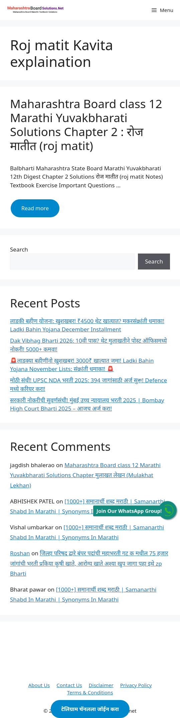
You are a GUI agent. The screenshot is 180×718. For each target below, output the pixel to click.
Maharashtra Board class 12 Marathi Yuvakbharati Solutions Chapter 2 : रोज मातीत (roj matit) (86, 124)
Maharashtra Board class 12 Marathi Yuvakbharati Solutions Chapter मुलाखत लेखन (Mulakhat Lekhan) (85, 475)
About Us (39, 685)
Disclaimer (101, 685)
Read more (40, 210)
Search (19, 249)
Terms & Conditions (90, 692)
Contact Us (69, 685)
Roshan (20, 553)
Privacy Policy (136, 685)
